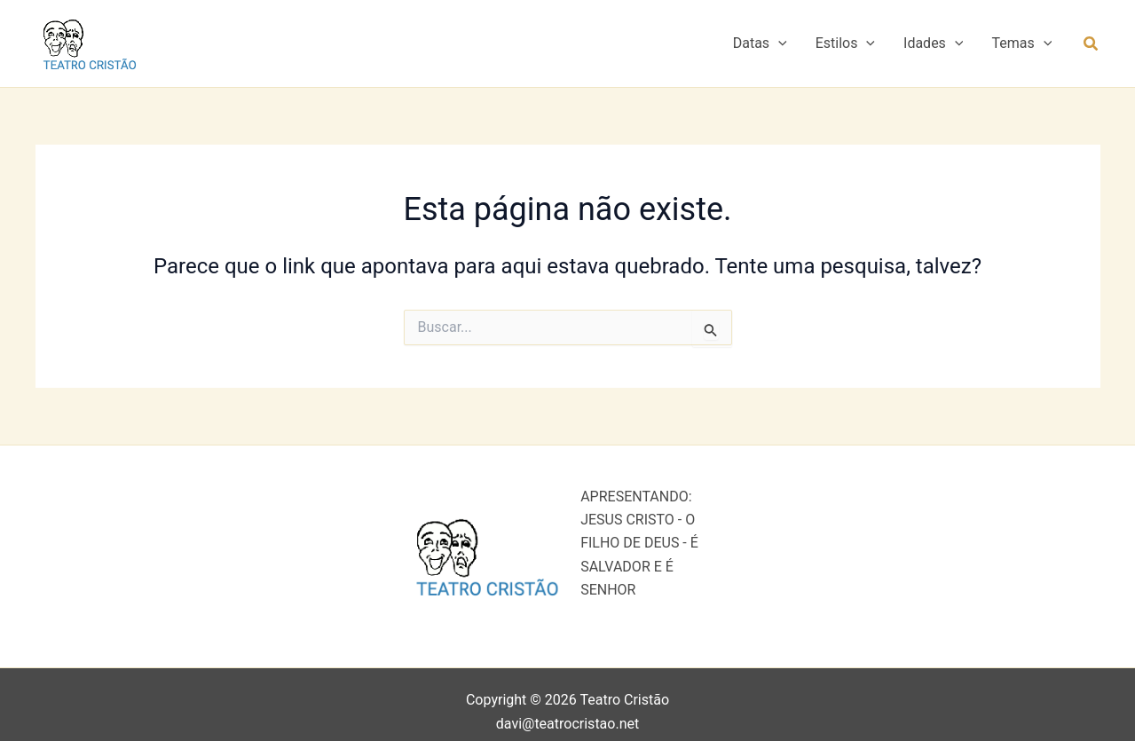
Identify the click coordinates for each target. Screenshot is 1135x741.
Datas (760, 43)
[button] (778, 43)
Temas (1021, 43)
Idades (933, 43)
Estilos (845, 43)
